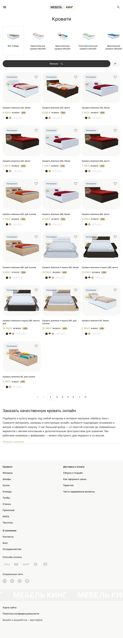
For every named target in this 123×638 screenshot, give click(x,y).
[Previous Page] (43, 397)
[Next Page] (80, 397)
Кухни (6, 485)
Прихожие (8, 510)
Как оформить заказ (74, 479)
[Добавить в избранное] (36, 77)
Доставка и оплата (73, 466)
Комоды (7, 491)
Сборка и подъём (73, 473)
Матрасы (8, 473)
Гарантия (68, 485)
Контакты (8, 536)
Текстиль (8, 522)
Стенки (7, 504)
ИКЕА (6, 516)
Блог (5, 543)
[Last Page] (85, 397)
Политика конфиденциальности (21, 613)
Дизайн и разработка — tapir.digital (22, 620)
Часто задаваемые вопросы (79, 491)
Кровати (7, 466)
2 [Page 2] (57, 396)
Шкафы (7, 479)
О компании (9, 530)
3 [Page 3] (62, 396)
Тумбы (6, 497)
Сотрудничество (12, 549)
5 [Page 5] (73, 396)
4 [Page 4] (68, 396)
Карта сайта (9, 607)
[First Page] (37, 397)
